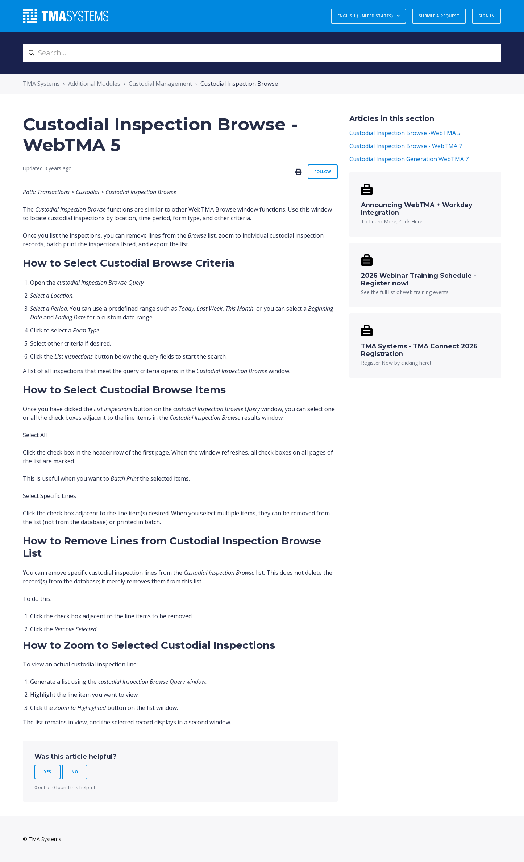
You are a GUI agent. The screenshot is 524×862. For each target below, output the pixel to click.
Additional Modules (94, 84)
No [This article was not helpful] (74, 771)
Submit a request (439, 15)
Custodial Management (160, 84)
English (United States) (365, 15)
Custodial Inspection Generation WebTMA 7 (409, 159)
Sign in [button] (486, 15)
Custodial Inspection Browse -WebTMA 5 (405, 133)
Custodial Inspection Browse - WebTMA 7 (405, 146)
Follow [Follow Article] (322, 171)
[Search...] (262, 53)
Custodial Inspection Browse (239, 84)
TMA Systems (41, 84)
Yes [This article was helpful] (47, 771)
